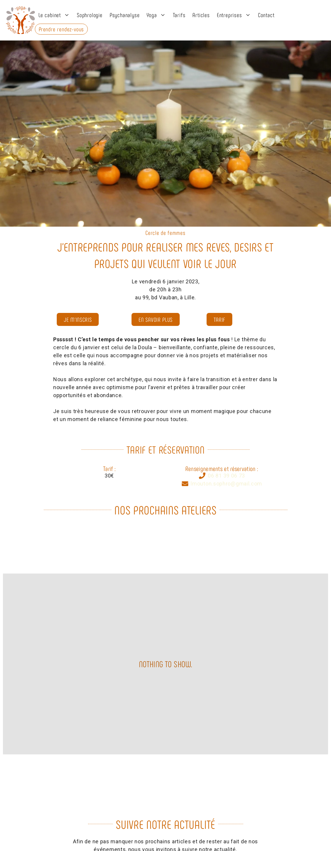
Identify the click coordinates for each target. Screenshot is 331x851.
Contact (266, 14)
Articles (201, 14)
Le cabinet (55, 15)
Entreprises (235, 15)
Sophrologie (90, 14)
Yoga (158, 15)
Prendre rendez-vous (61, 29)
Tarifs (179, 14)
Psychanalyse (125, 14)
